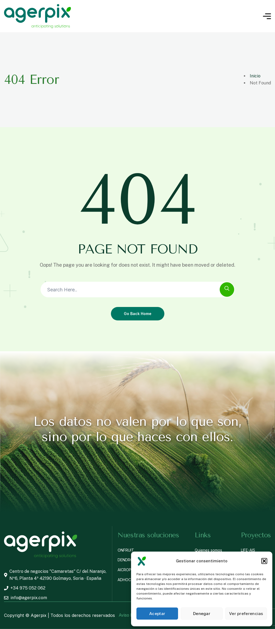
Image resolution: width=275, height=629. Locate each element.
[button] (264, 561)
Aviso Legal (130, 615)
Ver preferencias (246, 613)
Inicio (255, 75)
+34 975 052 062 (24, 588)
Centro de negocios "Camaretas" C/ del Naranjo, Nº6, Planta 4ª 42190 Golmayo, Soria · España (55, 575)
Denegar (201, 613)
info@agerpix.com (25, 597)
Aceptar (157, 613)
